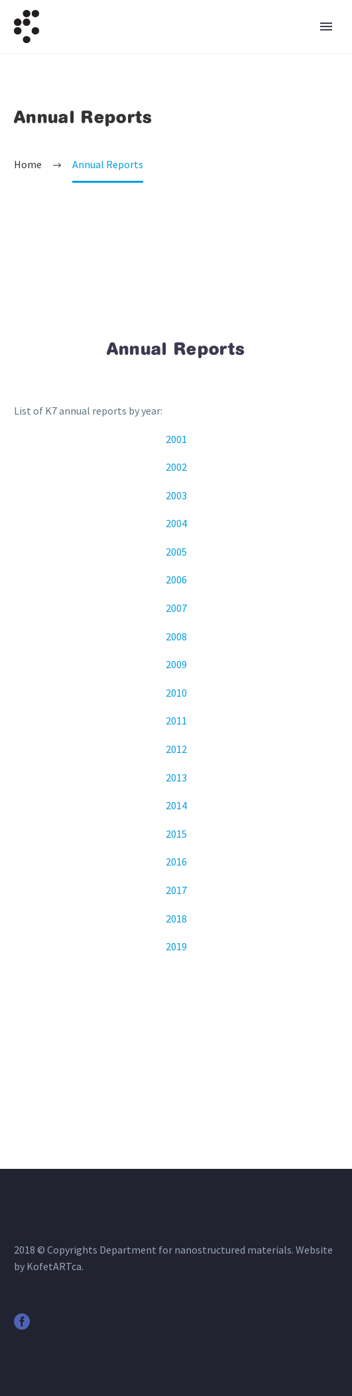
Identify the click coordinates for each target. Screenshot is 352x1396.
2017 (176, 890)
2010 (176, 692)
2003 (176, 495)
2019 (176, 946)
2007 (176, 608)
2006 (176, 579)
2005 (176, 551)
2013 (176, 777)
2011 (176, 720)
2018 (176, 918)
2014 (176, 805)
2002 (176, 467)
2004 (176, 523)
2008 (176, 636)
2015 (176, 833)
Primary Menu (326, 26)
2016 (176, 861)
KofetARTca (54, 1266)
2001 (176, 439)
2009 (176, 664)
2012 (176, 749)
